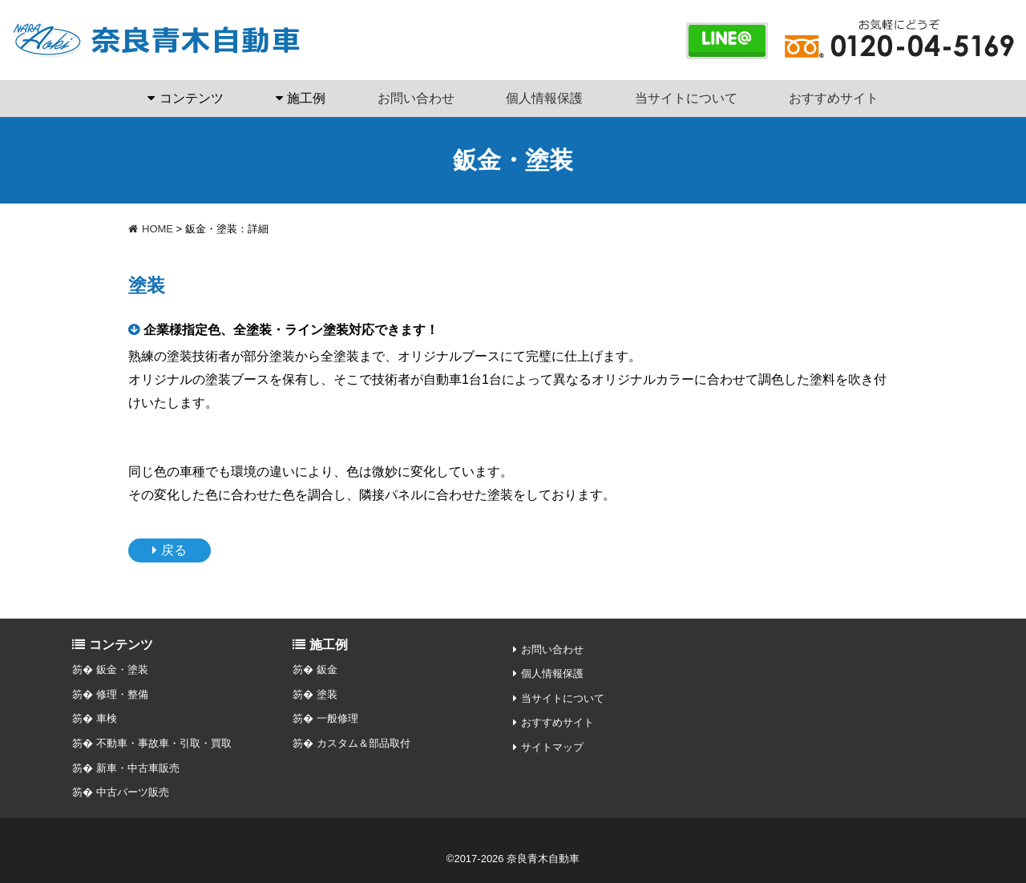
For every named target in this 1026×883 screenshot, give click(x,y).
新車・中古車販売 (138, 768)
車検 (106, 718)
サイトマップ (552, 747)
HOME (150, 229)
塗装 (327, 694)
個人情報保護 (544, 98)
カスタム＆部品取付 (363, 743)
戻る (174, 550)
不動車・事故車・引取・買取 (164, 743)
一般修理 (337, 718)
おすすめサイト (834, 98)
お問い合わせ (416, 98)
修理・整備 (122, 694)
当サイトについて (686, 98)
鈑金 (327, 669)
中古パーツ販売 (132, 792)
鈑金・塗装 (122, 669)
